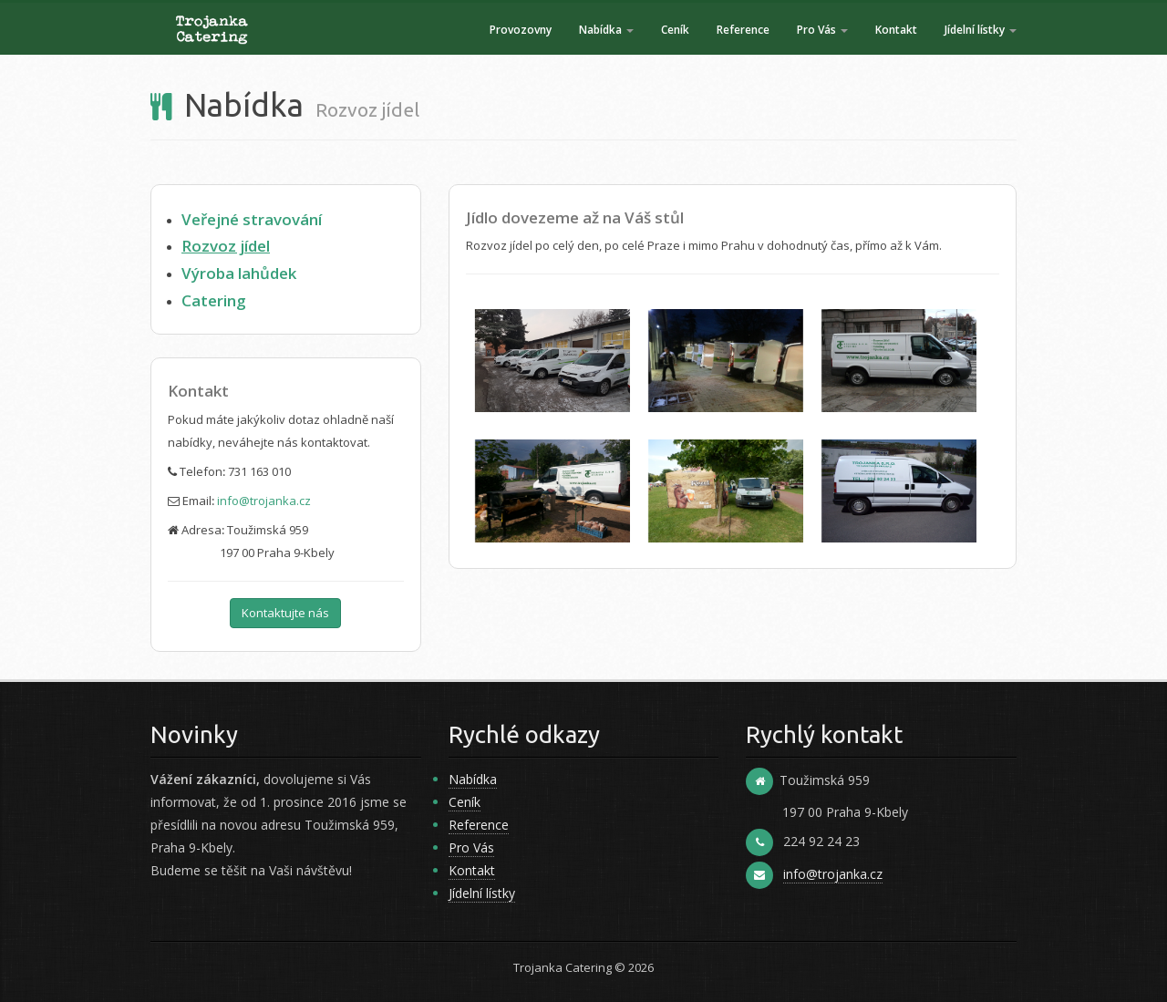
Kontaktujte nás (285, 612)
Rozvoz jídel (225, 245)
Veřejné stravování (251, 219)
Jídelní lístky (981, 29)
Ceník (675, 29)
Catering (213, 300)
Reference (743, 29)
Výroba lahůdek (238, 273)
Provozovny (521, 29)
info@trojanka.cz (264, 500)
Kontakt (896, 29)
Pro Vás (822, 29)
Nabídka (606, 29)
